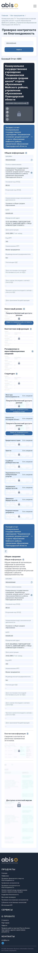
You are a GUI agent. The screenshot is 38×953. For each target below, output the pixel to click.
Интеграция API (7, 905)
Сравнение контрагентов (10, 883)
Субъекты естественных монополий (14, 902)
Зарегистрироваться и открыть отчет (19, 323)
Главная (5, 15)
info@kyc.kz (5, 940)
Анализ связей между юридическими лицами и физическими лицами (14, 891)
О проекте (5, 920)
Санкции (4, 873)
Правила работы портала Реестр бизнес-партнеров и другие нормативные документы (16, 930)
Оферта (4, 925)
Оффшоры (5, 876)
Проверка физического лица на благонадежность (13, 879)
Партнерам (5, 923)
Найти (19, 50)
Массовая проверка (9, 897)
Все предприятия (17, 15)
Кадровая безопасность (10, 894)
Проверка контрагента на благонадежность (11, 886)
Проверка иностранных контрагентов (15, 900)
